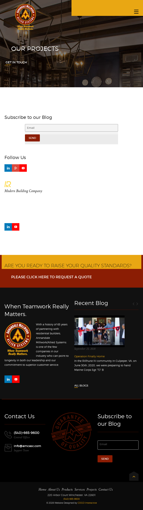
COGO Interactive (87, 502)
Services (79, 489)
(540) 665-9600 (71, 498)
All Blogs (81, 385)
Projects (92, 489)
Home (42, 489)
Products (67, 489)
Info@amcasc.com (27, 446)
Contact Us (105, 489)
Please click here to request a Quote (51, 277)
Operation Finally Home (89, 356)
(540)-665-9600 (26, 433)
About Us (54, 489)
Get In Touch (16, 62)
